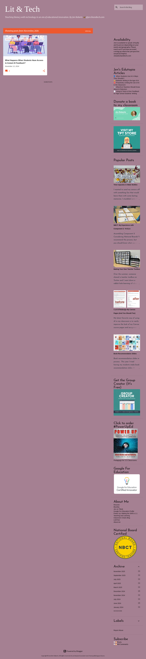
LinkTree (117, 520)
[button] (44, 71)
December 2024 (119, 591)
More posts (48, 82)
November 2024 (119, 595)
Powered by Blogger (73, 651)
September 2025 (119, 575)
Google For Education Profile (124, 511)
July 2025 (117, 579)
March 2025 (118, 587)
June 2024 (117, 603)
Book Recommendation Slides (125, 354)
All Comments (121, 644)
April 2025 (117, 583)
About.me (117, 522)
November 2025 (119, 571)
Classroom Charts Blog (122, 518)
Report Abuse (118, 630)
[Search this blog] (131, 7)
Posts (118, 642)
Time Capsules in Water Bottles (125, 185)
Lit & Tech (22, 9)
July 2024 (117, 599)
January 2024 (118, 607)
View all (88, 31)
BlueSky (116, 507)
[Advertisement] (102, 69)
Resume (117, 505)
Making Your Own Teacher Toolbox (127, 269)
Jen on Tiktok (118, 509)
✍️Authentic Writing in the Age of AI (126, 80)
